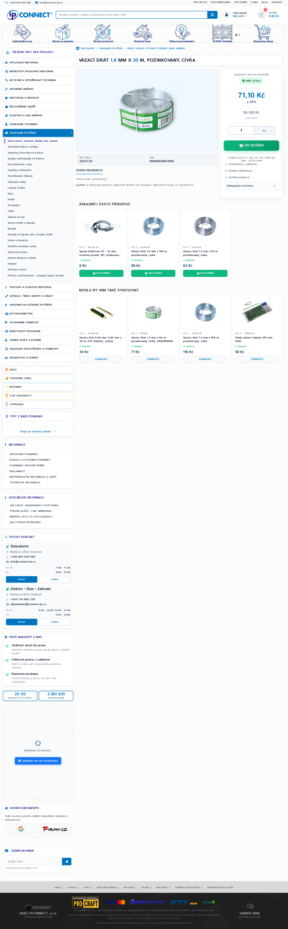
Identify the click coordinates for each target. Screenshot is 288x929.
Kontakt (277, 2)
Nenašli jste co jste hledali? (31, 517)
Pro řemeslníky (221, 2)
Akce (13, 370)
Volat (21, 579)
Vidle (11, 211)
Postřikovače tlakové (20, 176)
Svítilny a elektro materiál (31, 287)
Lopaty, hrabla (16, 188)
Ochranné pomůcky (24, 322)
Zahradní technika (24, 124)
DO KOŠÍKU (251, 145)
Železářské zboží (22, 107)
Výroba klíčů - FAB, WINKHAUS (30, 511)
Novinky (16, 387)
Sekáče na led (16, 217)
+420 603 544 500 (18, 2)
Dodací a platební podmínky (30, 460)
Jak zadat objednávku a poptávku (34, 505)
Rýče (10, 194)
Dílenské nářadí (21, 89)
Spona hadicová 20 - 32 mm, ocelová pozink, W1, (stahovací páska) (99, 253)
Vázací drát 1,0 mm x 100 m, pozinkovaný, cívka (149, 253)
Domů (57, 887)
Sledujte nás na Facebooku (38, 761)
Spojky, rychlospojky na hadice (26, 158)
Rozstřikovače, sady (19, 164)
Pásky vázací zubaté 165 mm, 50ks (254, 339)
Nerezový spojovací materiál (32, 71)
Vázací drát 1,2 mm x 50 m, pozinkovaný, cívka (200, 253)
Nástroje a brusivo (24, 98)
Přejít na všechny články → (37, 431)
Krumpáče (14, 205)
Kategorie (88, 48)
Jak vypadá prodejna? (25, 522)
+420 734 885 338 (22, 599)
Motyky (12, 229)
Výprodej (17, 404)
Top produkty (20, 396)
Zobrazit (101, 359)
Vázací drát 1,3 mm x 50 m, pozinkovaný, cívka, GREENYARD (152, 339)
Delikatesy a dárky (24, 358)
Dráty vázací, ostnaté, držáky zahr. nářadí (156, 48)
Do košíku (101, 273)
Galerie (145, 887)
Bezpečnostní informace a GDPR (33, 477)
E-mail (55, 579)
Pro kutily (200, 2)
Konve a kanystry (18, 240)
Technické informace (25, 482)
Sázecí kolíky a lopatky (21, 223)
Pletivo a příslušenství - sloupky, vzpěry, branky (36, 275)
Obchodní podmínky (24, 454)
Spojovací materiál (24, 62)
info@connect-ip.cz (49, 2)
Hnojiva (12, 264)
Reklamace (17, 471)
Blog (265, 2)
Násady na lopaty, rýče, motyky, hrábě (30, 234)
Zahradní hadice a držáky (23, 147)
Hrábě (11, 199)
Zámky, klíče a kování (25, 340)
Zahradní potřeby (111, 48)
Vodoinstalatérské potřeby (31, 305)
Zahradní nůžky (17, 182)
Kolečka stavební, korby (22, 246)
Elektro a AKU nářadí (26, 115)
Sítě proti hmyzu (17, 252)
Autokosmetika (21, 314)
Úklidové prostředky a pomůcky (34, 349)
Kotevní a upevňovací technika (33, 80)
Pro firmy (240, 2)
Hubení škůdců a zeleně (22, 258)
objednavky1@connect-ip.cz (28, 604)
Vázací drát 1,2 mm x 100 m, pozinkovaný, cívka (201, 339)
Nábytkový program (25, 331)
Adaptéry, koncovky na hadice (25, 153)
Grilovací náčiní (17, 269)
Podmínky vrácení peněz (27, 465)
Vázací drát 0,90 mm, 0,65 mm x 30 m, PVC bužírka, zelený (100, 339)
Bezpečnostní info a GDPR (220, 887)
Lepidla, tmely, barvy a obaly (31, 296)
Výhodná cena (20, 378)
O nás (254, 2)
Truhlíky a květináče (19, 170)
